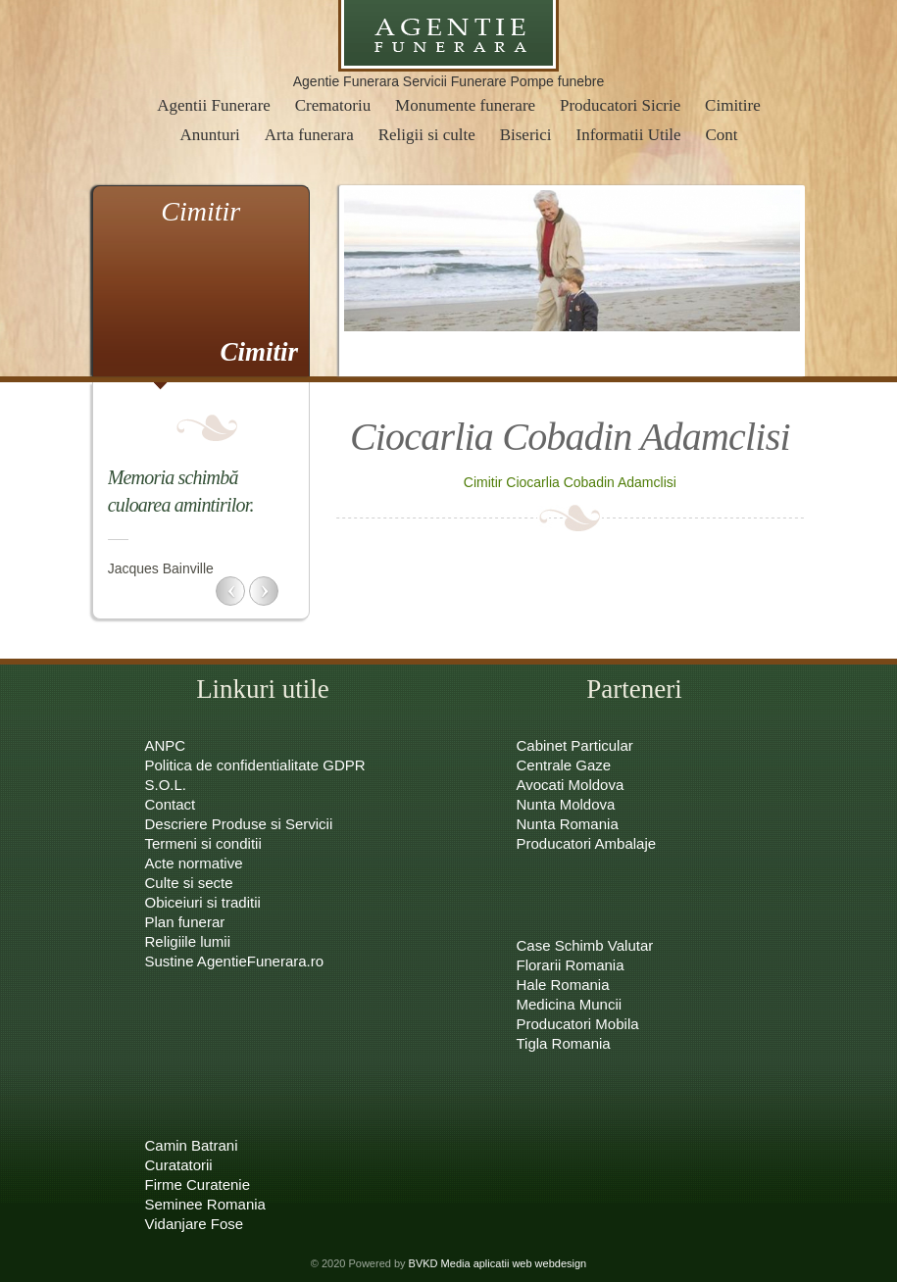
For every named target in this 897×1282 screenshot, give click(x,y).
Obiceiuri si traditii (203, 902)
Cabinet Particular (575, 745)
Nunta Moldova (566, 804)
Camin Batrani (191, 1145)
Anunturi (209, 134)
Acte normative (194, 863)
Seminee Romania (205, 1204)
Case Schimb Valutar (585, 945)
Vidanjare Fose (194, 1223)
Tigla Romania (564, 1043)
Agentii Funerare (214, 105)
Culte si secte (189, 882)
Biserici (526, 134)
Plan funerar (185, 921)
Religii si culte (426, 134)
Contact (170, 804)
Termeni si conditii (203, 843)
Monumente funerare (465, 105)
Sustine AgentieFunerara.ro (234, 961)
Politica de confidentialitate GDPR (255, 765)
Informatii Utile (627, 134)
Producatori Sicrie (620, 105)
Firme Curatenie (198, 1184)
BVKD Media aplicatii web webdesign (498, 1263)
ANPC (165, 745)
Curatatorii (179, 1165)
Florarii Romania (570, 965)
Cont (722, 134)
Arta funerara (309, 134)
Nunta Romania (568, 823)
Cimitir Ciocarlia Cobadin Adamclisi (570, 482)
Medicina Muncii (570, 1004)
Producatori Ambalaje (587, 843)
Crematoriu (333, 105)
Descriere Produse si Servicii (239, 823)
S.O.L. (166, 784)
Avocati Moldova (570, 784)
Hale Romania (563, 984)
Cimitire (733, 105)
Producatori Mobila (578, 1023)
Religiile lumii (188, 941)
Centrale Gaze (564, 765)
